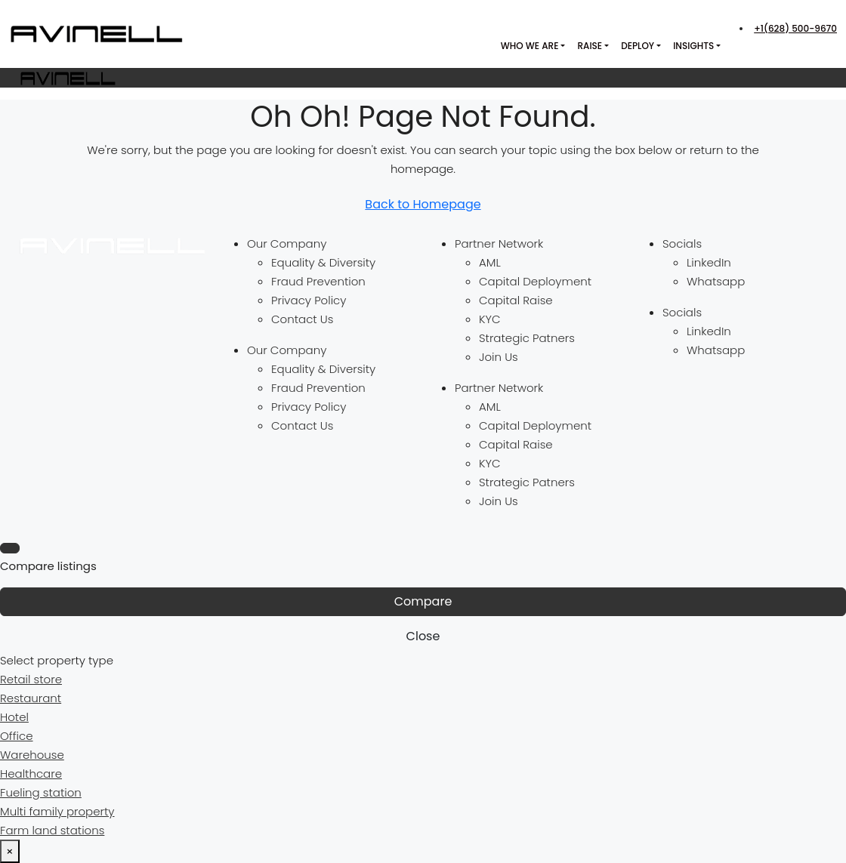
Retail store (31, 679)
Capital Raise (516, 300)
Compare (423, 601)
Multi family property (57, 811)
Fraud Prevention (318, 281)
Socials (682, 243)
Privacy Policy (308, 300)
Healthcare (31, 773)
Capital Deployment (535, 281)
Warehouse (32, 755)
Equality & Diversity (323, 262)
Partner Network (499, 243)
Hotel (14, 717)
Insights (693, 45)
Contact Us (302, 319)
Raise (589, 45)
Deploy (637, 45)
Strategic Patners (527, 338)
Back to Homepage (422, 204)
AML (490, 262)
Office (16, 736)
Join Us (498, 357)
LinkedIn (709, 262)
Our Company (286, 243)
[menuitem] (794, 28)
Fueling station (41, 792)
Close (423, 636)
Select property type (56, 660)
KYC (490, 319)
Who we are (530, 45)
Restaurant (30, 698)
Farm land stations (52, 830)
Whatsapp (716, 281)
